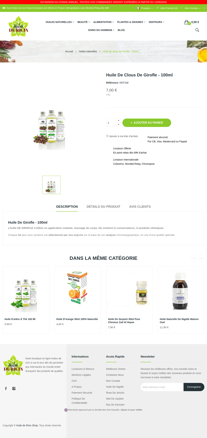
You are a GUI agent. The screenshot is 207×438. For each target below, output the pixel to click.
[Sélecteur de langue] (145, 8)
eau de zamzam (115, 404)
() (167, 8)
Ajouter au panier (149, 122)
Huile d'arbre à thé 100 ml (20, 319)
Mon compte (113, 380)
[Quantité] (111, 123)
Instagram (14, 388)
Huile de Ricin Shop (27, 425)
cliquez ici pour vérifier (131, 410)
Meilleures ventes (116, 369)
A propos (77, 386)
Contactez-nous (115, 374)
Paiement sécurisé (82, 392)
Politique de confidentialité (79, 400)
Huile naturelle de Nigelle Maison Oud (179, 321)
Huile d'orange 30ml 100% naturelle (77, 319)
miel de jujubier (115, 398)
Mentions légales (81, 374)
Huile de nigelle (115, 386)
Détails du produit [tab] (103, 206)
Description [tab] (64, 206)
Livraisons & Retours (83, 369)
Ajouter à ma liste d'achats (122, 136)
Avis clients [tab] (142, 206)
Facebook (6, 388)
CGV (74, 380)
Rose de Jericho (115, 392)
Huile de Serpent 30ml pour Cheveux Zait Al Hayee (124, 321)
